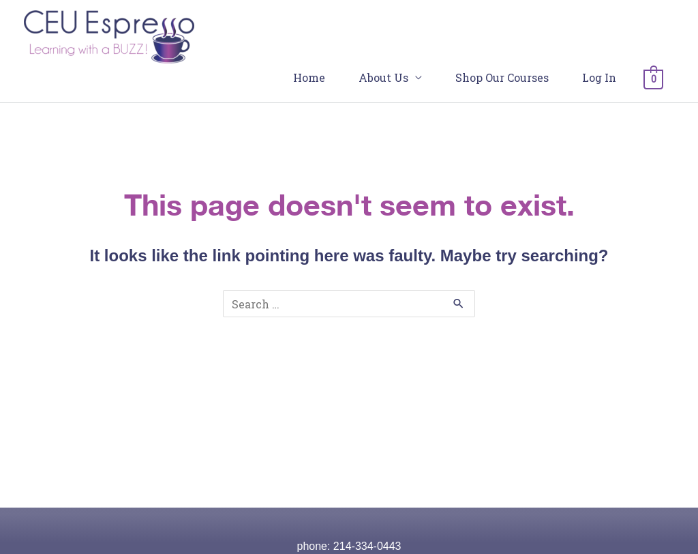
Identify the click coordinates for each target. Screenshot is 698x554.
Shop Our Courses (502, 77)
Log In (599, 77)
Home (309, 77)
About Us (383, 77)
